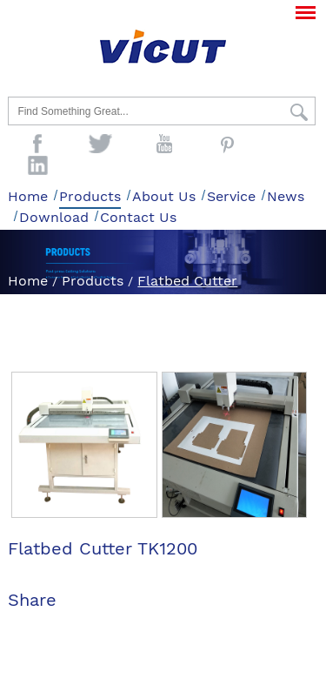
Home (28, 196)
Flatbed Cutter (187, 280)
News (285, 196)
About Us (164, 196)
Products (90, 196)
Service (231, 196)
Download (54, 217)
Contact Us (138, 217)
